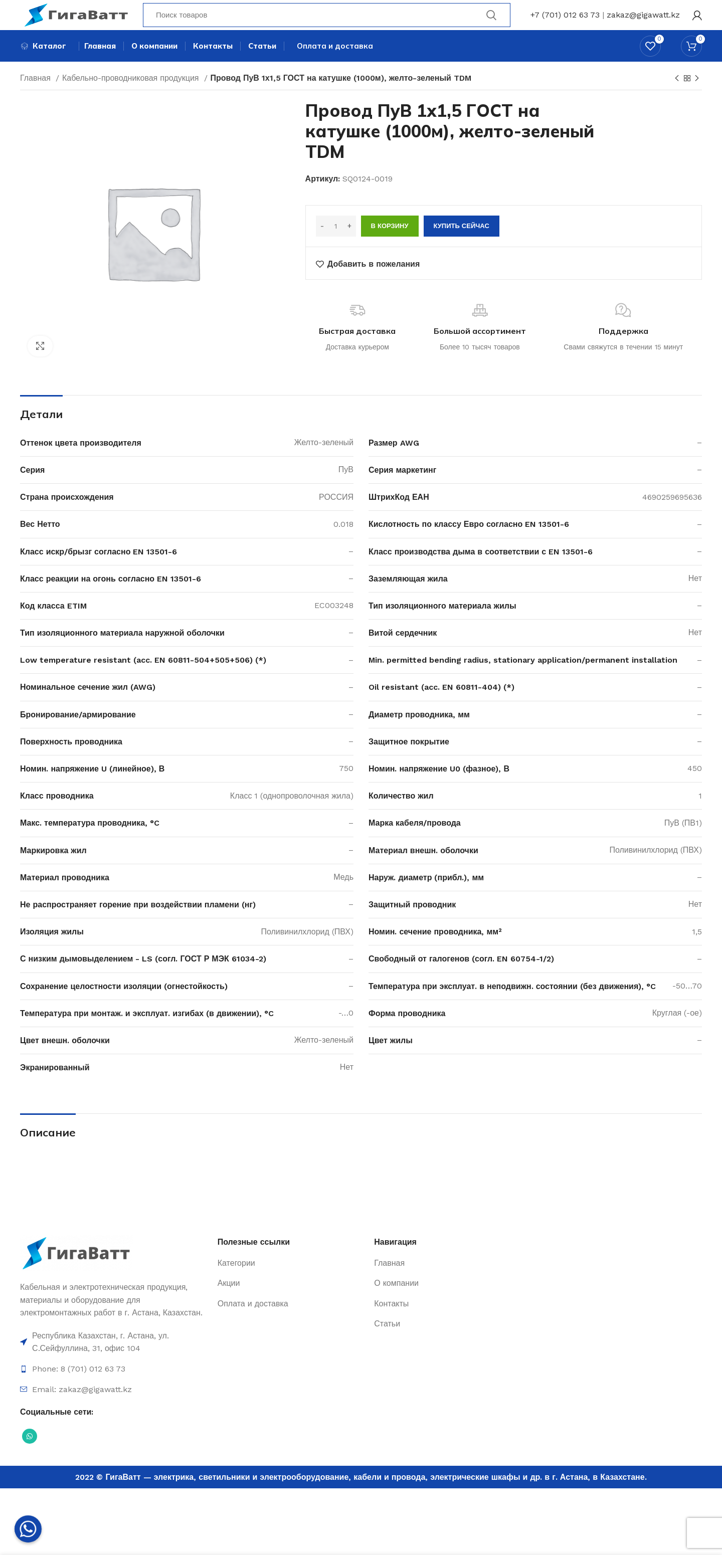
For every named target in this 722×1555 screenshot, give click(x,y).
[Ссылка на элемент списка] (114, 1361)
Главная (36, 96)
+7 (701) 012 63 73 (565, 22)
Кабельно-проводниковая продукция (132, 96)
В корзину (390, 245)
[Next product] (697, 97)
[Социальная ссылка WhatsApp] (29, 1454)
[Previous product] (677, 97)
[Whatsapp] (28, 1528)
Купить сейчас (461, 245)
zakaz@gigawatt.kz (643, 22)
